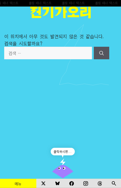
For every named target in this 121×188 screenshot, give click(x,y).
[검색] (101, 53)
